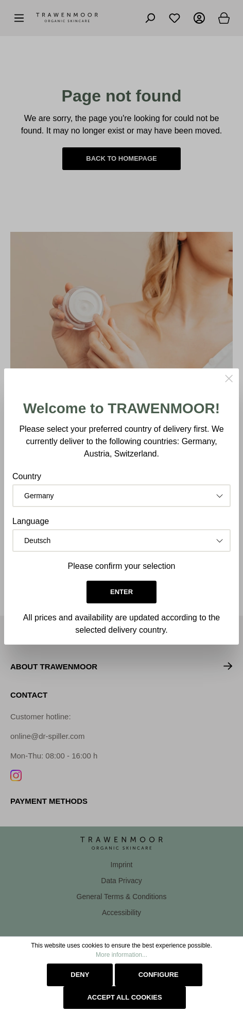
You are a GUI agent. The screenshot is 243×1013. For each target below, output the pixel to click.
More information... (121, 954)
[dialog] (121, 506)
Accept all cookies (124, 997)
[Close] (229, 379)
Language (30, 521)
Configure (158, 974)
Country (26, 476)
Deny (80, 974)
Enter (121, 592)
